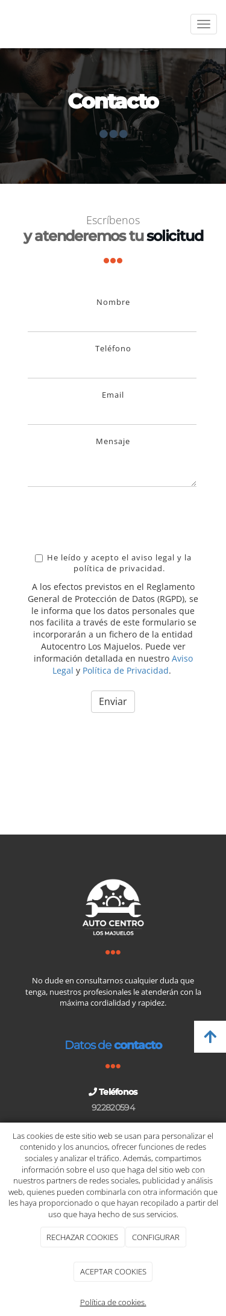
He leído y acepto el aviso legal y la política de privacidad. (113, 563)
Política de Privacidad (126, 670)
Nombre (113, 301)
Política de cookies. (113, 1302)
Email (113, 394)
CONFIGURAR (156, 1237)
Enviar (113, 701)
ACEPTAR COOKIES (113, 1271)
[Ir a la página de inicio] (6, 24)
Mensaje (113, 441)
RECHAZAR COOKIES (82, 1237)
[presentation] (119, 519)
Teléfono (113, 348)
